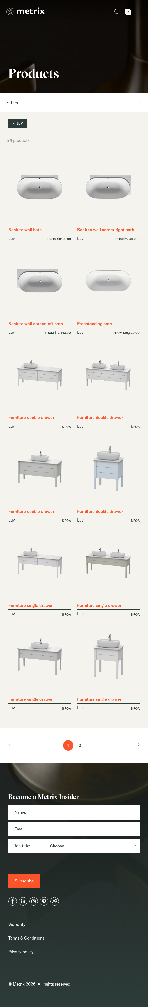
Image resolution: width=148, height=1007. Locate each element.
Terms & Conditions (26, 938)
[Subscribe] (24, 881)
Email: (20, 828)
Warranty (16, 924)
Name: (20, 812)
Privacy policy (21, 951)
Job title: (22, 845)
